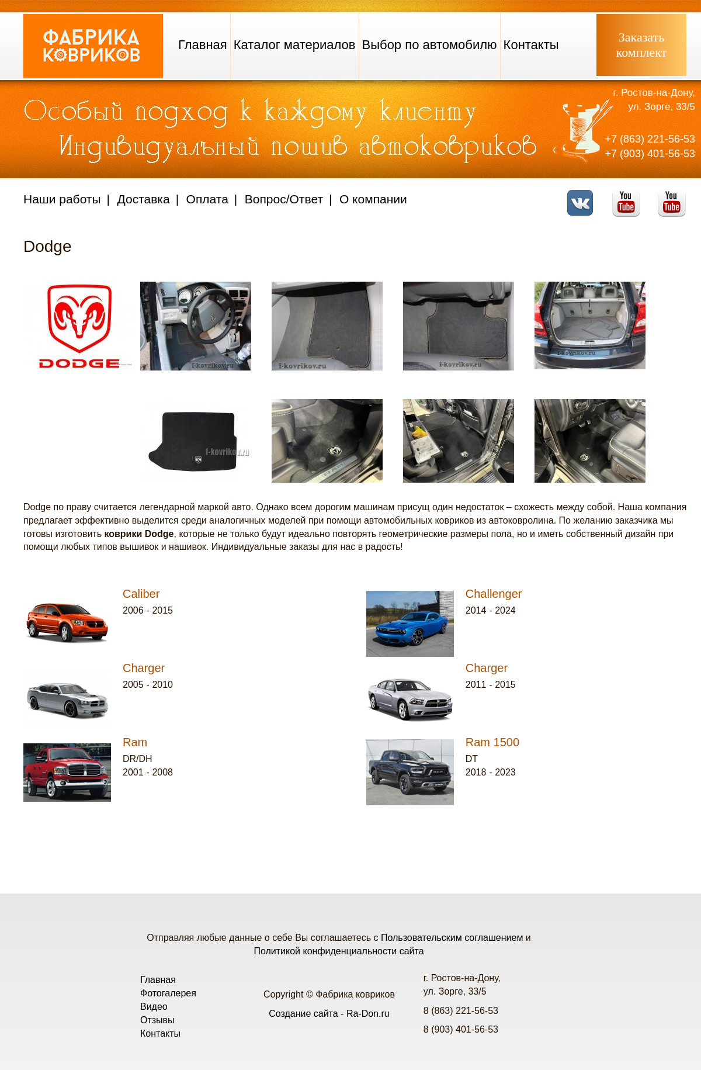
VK (583, 195)
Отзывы (157, 1020)
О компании (373, 199)
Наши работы (62, 199)
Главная (202, 44)
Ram (135, 742)
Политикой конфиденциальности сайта (339, 951)
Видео (154, 1007)
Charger (144, 668)
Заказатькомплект (641, 45)
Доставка (143, 199)
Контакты (531, 44)
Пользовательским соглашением (452, 938)
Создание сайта (303, 1014)
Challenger (494, 593)
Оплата (207, 199)
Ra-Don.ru (368, 1014)
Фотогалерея (168, 993)
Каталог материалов (295, 44)
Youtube (629, 195)
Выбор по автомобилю (429, 44)
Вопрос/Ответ (284, 199)
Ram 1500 (492, 742)
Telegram (675, 195)
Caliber (141, 593)
